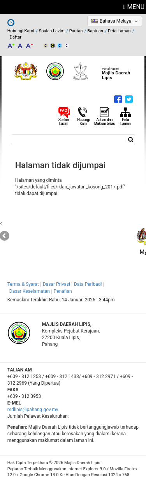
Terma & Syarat (23, 284)
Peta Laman (119, 30)
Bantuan (95, 30)
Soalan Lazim (52, 30)
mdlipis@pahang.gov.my (32, 409)
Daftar (15, 37)
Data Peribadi (88, 284)
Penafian (63, 291)
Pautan (76, 30)
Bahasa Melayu (115, 21)
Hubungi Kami (20, 30)
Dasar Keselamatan (29, 291)
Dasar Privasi (56, 284)
